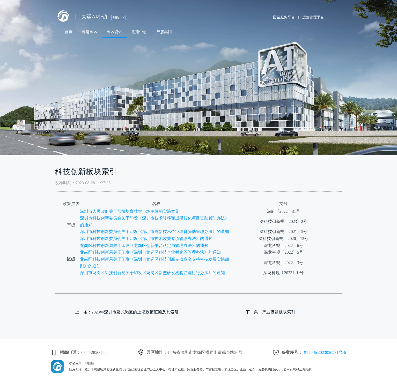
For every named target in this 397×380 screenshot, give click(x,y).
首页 (68, 32)
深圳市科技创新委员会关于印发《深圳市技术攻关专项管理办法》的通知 (146, 238)
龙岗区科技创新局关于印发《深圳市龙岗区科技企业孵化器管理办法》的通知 (150, 252)
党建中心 (139, 32)
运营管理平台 (313, 17)
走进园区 (89, 32)
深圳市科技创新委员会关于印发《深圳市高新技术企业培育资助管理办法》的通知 (154, 231)
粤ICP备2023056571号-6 (324, 352)
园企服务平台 (284, 17)
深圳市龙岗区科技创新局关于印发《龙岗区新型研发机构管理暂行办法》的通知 (152, 273)
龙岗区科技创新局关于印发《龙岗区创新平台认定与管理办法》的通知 (144, 245)
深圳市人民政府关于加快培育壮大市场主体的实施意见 (129, 211)
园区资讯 (114, 32)
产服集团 (164, 32)
